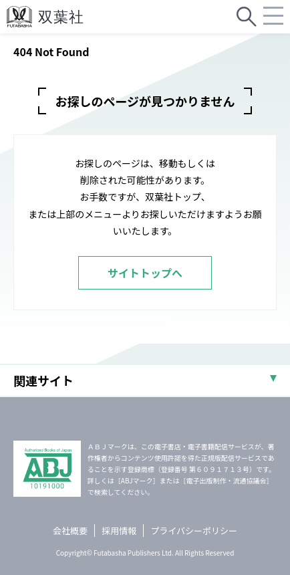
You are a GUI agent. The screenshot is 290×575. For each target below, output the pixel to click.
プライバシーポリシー (193, 530)
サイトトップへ (145, 273)
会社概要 (70, 530)
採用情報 (119, 530)
